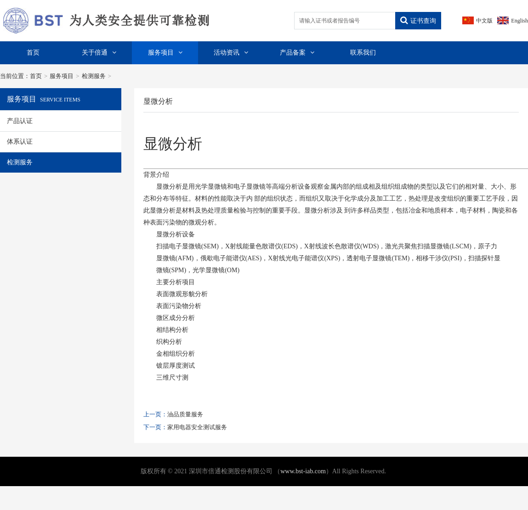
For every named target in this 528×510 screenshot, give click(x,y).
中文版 (484, 20)
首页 (33, 52)
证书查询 (418, 20)
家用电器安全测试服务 (197, 427)
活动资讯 (231, 52)
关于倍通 (99, 52)
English (519, 20)
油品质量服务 (185, 414)
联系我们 (363, 52)
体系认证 (20, 141)
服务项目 (165, 52)
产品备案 (297, 52)
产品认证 (20, 121)
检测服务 (94, 76)
